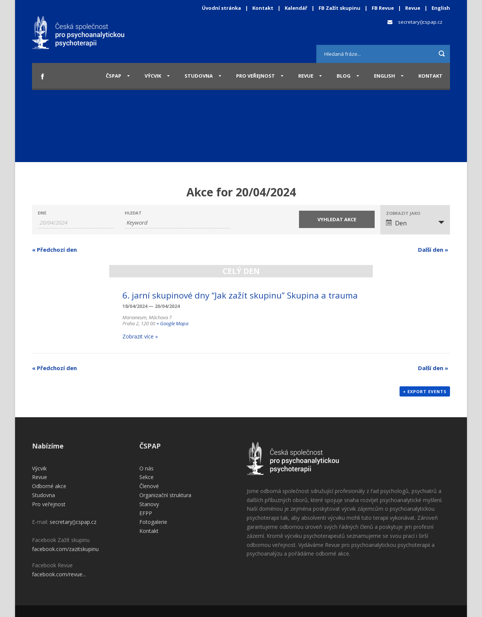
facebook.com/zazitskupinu (65, 549)
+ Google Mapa (172, 323)
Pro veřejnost (255, 75)
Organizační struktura (165, 495)
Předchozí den (54, 249)
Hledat (133, 213)
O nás (146, 468)
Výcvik (153, 75)
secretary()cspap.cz (420, 21)
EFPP (145, 513)
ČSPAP (113, 75)
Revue (412, 8)
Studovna (199, 75)
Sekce (146, 477)
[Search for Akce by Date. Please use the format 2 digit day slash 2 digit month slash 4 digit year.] (75, 222)
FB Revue (383, 8)
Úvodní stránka (221, 8)
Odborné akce (49, 486)
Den (396, 223)
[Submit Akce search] (337, 219)
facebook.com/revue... (59, 574)
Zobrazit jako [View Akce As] (403, 213)
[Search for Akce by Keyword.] (177, 222)
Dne (42, 213)
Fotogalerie (153, 521)
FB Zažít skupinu (339, 8)
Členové (149, 486)
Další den (433, 249)
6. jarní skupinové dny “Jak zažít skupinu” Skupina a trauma (240, 295)
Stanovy (149, 504)
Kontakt (262, 8)
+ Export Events (425, 391)
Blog (344, 75)
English (441, 8)
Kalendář (296, 8)
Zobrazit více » (140, 336)
